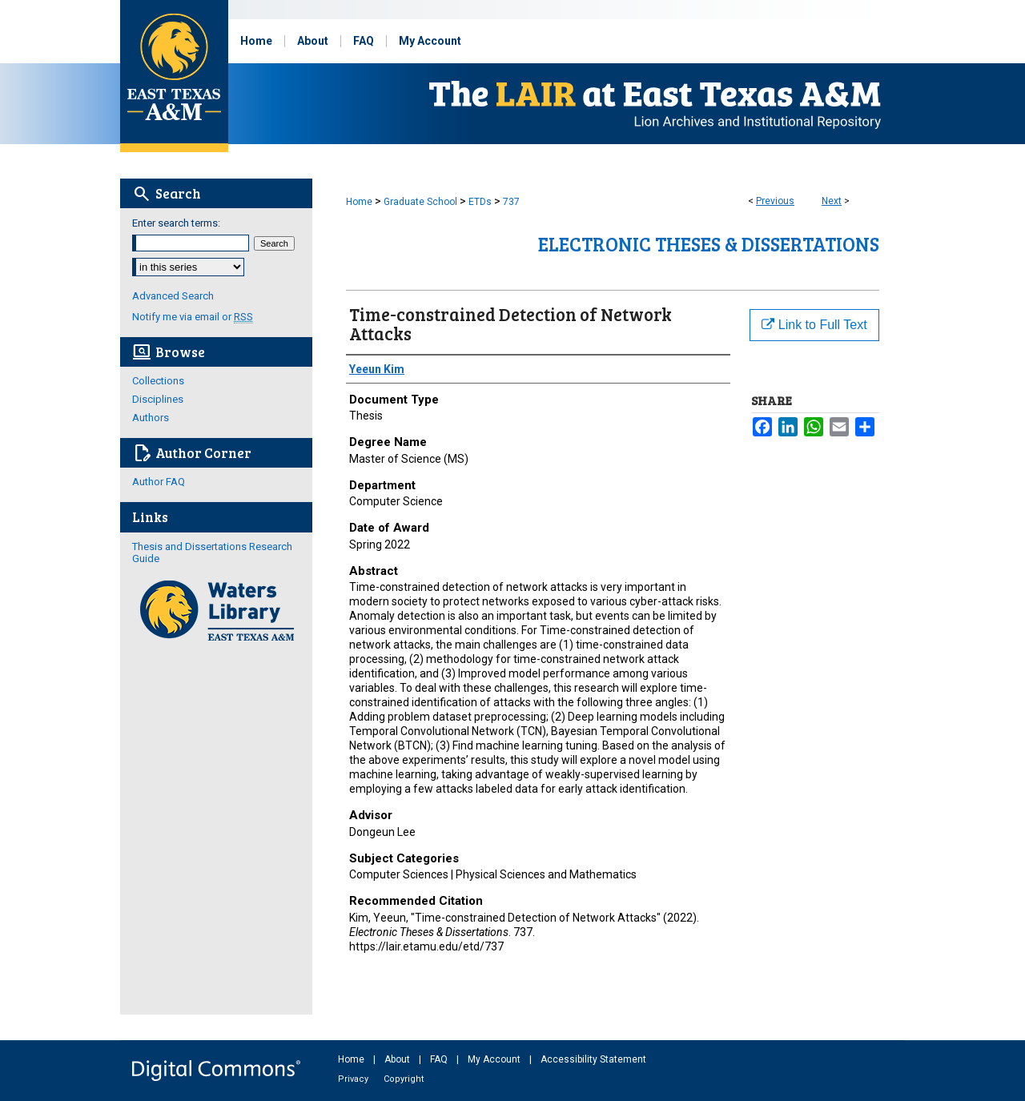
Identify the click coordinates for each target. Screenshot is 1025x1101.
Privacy (354, 1079)
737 (511, 201)
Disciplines (157, 399)
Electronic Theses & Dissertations (708, 244)
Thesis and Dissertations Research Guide (212, 552)
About (398, 1059)
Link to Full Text (814, 325)
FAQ (440, 1059)
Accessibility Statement (593, 1059)
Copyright (404, 1079)
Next (832, 201)
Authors (150, 418)
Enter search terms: (176, 223)
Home (359, 201)
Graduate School (420, 201)
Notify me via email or (192, 317)
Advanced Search (173, 296)
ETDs (480, 201)
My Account (495, 1059)
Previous (775, 201)
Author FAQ (158, 482)
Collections (158, 381)
